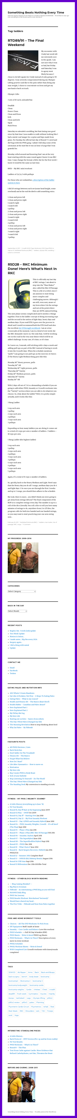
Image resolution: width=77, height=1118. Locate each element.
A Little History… (16, 1036)
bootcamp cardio (37, 985)
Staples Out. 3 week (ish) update (23, 631)
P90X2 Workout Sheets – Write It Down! (26, 947)
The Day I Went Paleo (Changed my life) (26, 722)
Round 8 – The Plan (18, 1048)
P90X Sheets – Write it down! (21, 935)
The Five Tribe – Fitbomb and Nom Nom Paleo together (32, 904)
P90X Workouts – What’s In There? (24, 1045)
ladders (36, 250)
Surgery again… (16, 642)
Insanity (52, 994)
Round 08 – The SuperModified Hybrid (26, 841)
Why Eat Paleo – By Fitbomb (21, 727)
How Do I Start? (16, 761)
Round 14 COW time (18, 861)
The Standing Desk (17, 784)
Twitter (13, 673)
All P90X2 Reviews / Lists (20, 747)
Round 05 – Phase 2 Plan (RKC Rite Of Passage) (29, 833)
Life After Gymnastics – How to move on (26, 764)
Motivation (14, 767)
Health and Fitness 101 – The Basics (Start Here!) (29, 702)
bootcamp (45, 977)
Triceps (50, 1011)
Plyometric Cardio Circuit (19, 1007)
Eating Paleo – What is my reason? (24, 699)
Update (13, 648)
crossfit (52, 990)
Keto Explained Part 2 (18, 710)
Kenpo (11, 998)
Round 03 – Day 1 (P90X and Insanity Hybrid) (28, 821)
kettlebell (20, 998)
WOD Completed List (18, 949)
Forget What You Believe (20, 759)
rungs (19, 524)
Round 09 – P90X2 (17, 844)
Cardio (28, 990)
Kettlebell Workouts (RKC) (23, 250)
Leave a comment (14, 252)
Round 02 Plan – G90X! (19, 813)
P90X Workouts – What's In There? (24, 938)
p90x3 (24, 1002)
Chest (44, 990)
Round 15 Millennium (18, 864)
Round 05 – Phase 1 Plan (20, 830)
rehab (45, 1007)
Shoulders (29, 1011)
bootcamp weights (16, 990)
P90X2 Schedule (16, 944)
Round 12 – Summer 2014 (20, 856)
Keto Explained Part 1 (18, 707)
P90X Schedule (16, 932)
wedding (51, 250)
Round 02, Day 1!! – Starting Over (23, 816)
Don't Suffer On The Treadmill (22, 753)
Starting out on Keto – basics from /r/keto (27, 719)
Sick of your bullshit (18, 776)
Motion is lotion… (17, 636)
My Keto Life (15, 716)
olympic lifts (43, 250)
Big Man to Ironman (18, 887)
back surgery (14, 977)
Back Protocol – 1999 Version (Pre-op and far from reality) (34, 1039)
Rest (52, 1007)
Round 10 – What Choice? (20, 847)
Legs (29, 998)
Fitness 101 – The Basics (20, 756)
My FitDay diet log (17, 713)
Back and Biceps (47, 972)
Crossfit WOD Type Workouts (31, 248)
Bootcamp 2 (25, 981)
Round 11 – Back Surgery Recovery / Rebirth (27, 850)
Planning (40, 1002)
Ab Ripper (22, 972)
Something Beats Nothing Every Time (36, 12)
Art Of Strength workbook (29, 328)
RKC (15, 524)
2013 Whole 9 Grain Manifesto (22, 693)
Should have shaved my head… (22, 901)
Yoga (16, 1015)
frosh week (21, 994)
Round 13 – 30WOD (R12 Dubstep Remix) (26, 858)
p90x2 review (14, 1002)
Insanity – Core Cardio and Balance (24, 929)
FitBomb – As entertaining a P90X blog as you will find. (32, 890)
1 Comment (26, 524)
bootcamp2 (13, 981)
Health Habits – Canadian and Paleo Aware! (27, 705)
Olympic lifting (39, 998)
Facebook (14, 671)
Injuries (43, 994)
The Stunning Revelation (20, 725)
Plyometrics (36, 1007)
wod (10, 1015)
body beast (33, 977)
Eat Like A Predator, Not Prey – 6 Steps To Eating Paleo (32, 696)
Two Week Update (17, 634)
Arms (30, 972)
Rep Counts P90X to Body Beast (22, 773)
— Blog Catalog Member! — (21, 884)
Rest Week (13, 1011)
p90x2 (49, 998)
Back (37, 972)
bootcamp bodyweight (18, 985)
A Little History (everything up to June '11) (27, 804)
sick (37, 1011)
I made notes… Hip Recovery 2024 (23, 639)
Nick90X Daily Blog (18, 893)
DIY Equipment (16, 927)
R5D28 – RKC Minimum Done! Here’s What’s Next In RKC (32, 268)
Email (12, 668)
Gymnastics (33, 994)
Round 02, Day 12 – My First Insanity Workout (28, 818)
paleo (31, 1002)
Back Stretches (16, 750)
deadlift (12, 994)
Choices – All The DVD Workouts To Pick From (29, 924)
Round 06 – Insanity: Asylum (22, 836)
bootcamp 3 (38, 981)
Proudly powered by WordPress (45, 1112)
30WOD (12, 972)
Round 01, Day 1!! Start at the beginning (25, 810)
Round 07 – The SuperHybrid (22, 838)
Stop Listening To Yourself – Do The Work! (27, 779)
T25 (43, 1011)
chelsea (37, 990)
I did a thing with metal (19, 645)
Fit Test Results (16, 807)
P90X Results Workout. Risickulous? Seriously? (29, 898)
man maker (48, 522)
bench (24, 977)
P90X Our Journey (17, 895)
